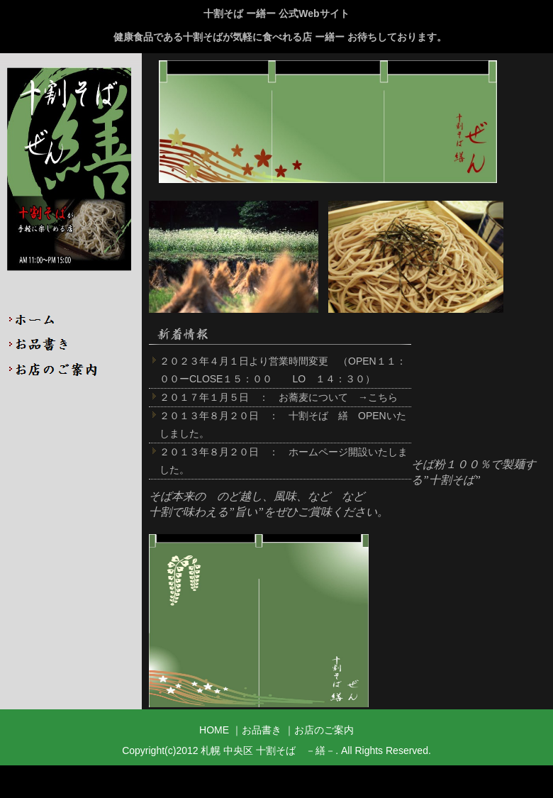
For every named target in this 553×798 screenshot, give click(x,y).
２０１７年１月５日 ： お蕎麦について (254, 397)
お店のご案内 (324, 730)
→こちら (378, 397)
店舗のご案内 (71, 368)
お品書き (71, 343)
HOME (71, 318)
